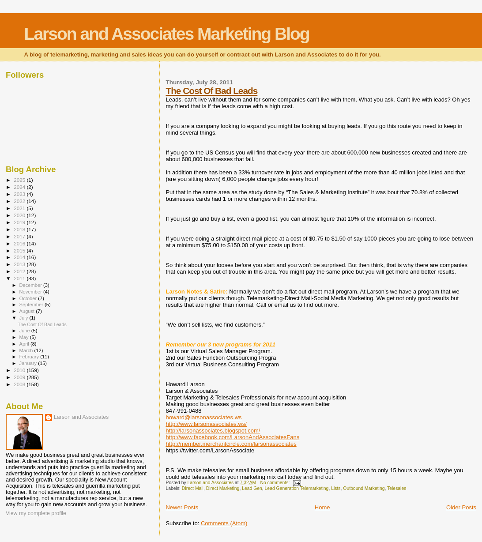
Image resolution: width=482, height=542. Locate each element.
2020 (20, 215)
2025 (20, 180)
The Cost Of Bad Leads (211, 91)
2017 (20, 236)
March (26, 350)
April (24, 343)
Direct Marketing (223, 488)
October (28, 298)
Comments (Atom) (224, 523)
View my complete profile (36, 513)
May (24, 337)
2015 (20, 250)
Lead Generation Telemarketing (297, 488)
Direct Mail (192, 488)
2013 (20, 264)
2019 (20, 222)
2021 (20, 208)
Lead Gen (252, 488)
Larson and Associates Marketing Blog (166, 33)
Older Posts (461, 507)
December (31, 285)
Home (322, 507)
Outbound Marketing (363, 488)
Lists (335, 488)
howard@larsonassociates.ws (203, 417)
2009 (20, 377)
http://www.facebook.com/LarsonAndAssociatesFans (232, 437)
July (24, 317)
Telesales (396, 488)
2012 (20, 271)
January (28, 363)
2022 (20, 201)
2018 (20, 229)
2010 (20, 370)
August (27, 311)
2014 (20, 257)
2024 (20, 187)
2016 (20, 243)
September (32, 304)
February (30, 356)
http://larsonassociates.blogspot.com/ (213, 430)
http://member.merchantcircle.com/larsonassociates (231, 443)
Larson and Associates (81, 417)
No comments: (275, 482)
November (31, 291)
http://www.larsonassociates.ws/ (206, 424)
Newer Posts (182, 507)
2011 (20, 278)
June (25, 330)
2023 (20, 194)
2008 (20, 384)
